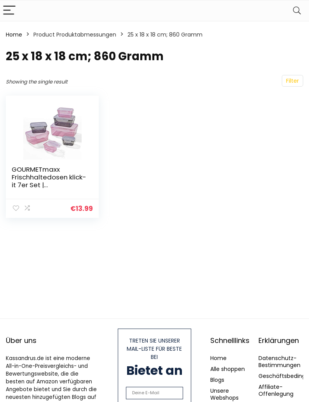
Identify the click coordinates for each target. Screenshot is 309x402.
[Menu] (9, 10)
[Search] (297, 10)
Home (14, 34)
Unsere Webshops (224, 394)
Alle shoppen (227, 369)
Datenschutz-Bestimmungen (279, 361)
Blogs (217, 380)
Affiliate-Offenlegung (275, 390)
